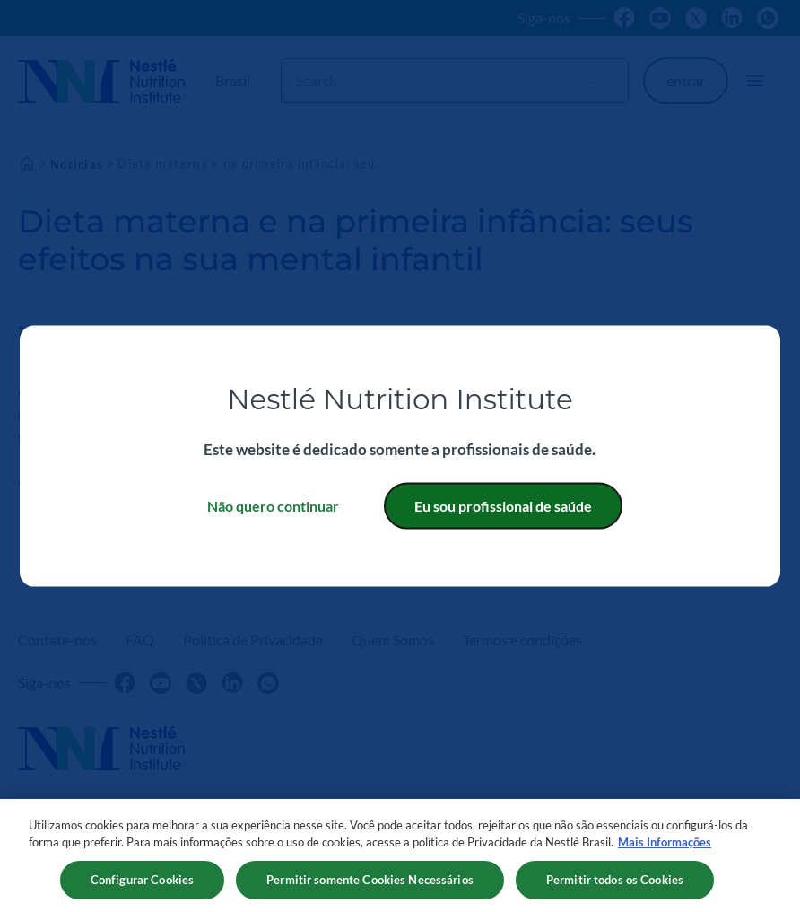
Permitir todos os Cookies (614, 885)
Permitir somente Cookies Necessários (370, 885)
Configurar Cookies (142, 885)
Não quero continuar (273, 504)
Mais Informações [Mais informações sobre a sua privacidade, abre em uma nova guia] (664, 847)
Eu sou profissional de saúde (503, 504)
